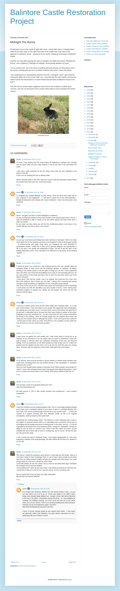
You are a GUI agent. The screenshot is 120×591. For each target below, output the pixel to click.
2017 (89, 117)
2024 (89, 96)
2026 (89, 90)
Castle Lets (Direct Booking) (95, 54)
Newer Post (15, 562)
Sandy (18, 159)
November (92, 137)
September (92, 162)
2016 (89, 120)
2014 (89, 126)
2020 (89, 108)
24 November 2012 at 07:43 (31, 333)
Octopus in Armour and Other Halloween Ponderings (98, 144)
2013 (89, 129)
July (90, 168)
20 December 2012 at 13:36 (40, 489)
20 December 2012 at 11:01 (33, 404)
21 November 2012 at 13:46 (33, 237)
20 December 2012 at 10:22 (31, 382)
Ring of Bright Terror (95, 148)
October (91, 140)
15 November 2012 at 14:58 (33, 192)
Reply (18, 185)
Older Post (72, 562)
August (91, 165)
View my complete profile (92, 227)
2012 (89, 132)
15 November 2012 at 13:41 (31, 159)
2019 (89, 111)
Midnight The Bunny (95, 154)
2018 (89, 114)
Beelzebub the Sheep (95, 151)
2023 (89, 99)
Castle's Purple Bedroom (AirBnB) (97, 51)
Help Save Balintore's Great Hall (97, 41)
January (91, 174)
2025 (89, 93)
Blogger (69, 580)
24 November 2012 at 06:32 (31, 263)
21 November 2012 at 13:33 (31, 212)
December (92, 134)
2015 (89, 123)
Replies (21, 484)
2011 (89, 178)
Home (44, 562)
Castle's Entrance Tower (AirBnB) (97, 46)
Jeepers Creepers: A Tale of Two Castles (97, 158)
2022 (89, 102)
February (91, 171)
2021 (89, 105)
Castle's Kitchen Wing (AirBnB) (96, 43)
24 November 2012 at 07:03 (33, 302)
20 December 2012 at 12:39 (31, 452)
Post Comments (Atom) (27, 566)
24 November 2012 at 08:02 (31, 357)
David (18, 192)
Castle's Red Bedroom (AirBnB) (97, 49)
